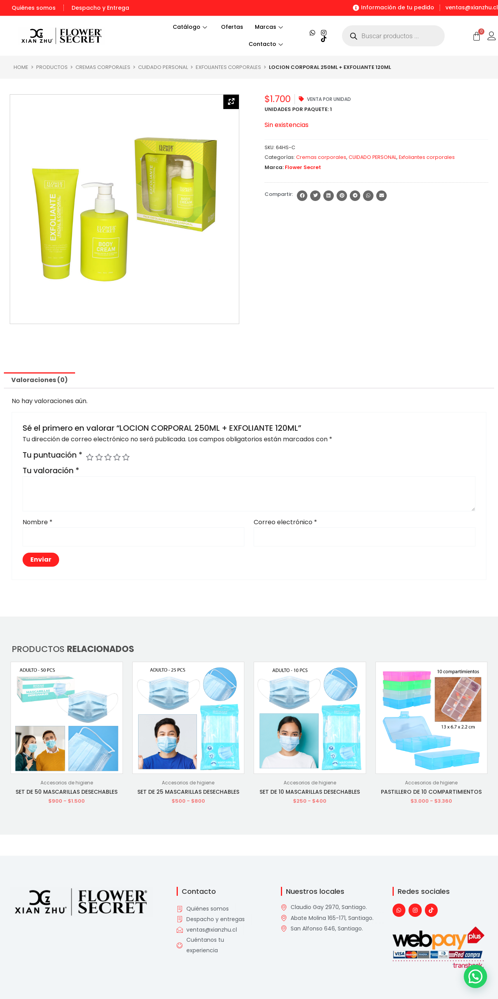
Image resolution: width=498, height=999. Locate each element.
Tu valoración (51, 470)
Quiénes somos (34, 8)
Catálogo (185, 27)
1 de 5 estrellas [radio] (89, 457)
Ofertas (232, 27)
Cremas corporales (102, 67)
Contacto (266, 44)
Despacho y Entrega (100, 8)
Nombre (38, 522)
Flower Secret (303, 167)
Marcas (269, 27)
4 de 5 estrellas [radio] (117, 457)
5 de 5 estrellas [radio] (126, 457)
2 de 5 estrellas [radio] (99, 457)
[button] (302, 195)
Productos (52, 67)
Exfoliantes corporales (228, 67)
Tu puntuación (52, 455)
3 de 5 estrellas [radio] (108, 457)
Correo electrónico (285, 522)
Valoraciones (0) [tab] (39, 379)
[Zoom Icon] (231, 102)
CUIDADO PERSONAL (163, 67)
